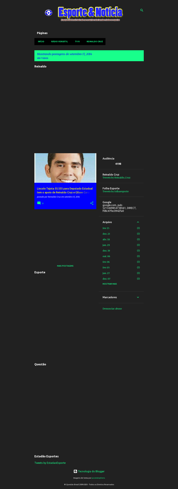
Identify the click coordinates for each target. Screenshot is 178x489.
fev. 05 (106, 267)
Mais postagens (65, 266)
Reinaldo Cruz (94, 41)
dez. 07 (106, 278)
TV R (76, 41)
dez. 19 (106, 250)
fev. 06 (106, 261)
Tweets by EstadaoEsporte (50, 462)
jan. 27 (106, 273)
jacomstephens (98, 478)
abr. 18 (106, 239)
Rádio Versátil (58, 41)
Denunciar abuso (112, 308)
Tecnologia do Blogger (89, 471)
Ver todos (42, 58)
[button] (92, 203)
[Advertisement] (64, 234)
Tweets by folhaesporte (116, 191)
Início (40, 41)
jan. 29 (106, 245)
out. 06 (106, 256)
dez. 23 (106, 233)
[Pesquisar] (142, 10)
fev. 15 (106, 228)
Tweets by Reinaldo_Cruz (116, 177)
